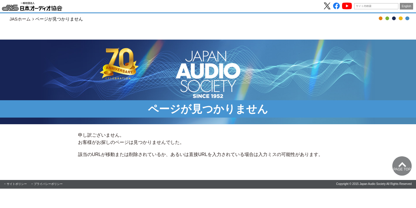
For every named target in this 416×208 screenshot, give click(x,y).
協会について (407, 18)
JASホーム (20, 18)
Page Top (402, 169)
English (406, 6)
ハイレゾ (400, 18)
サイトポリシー (17, 183)
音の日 (387, 18)
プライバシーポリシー (48, 183)
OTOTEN (380, 18)
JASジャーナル (394, 18)
